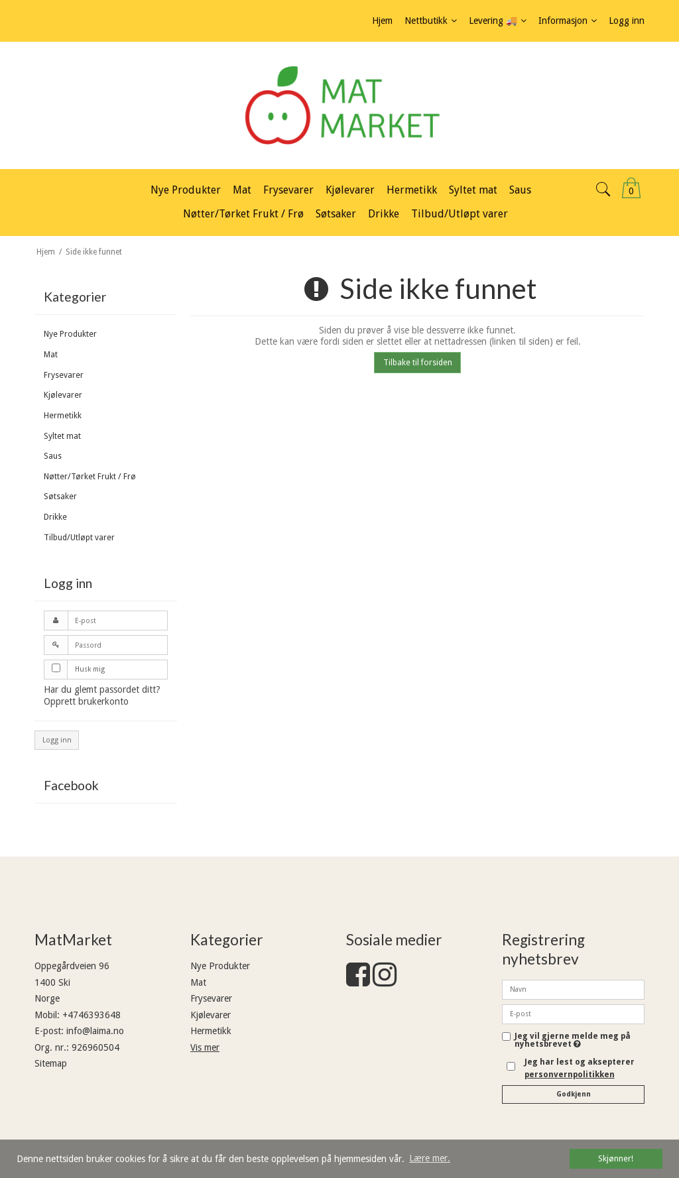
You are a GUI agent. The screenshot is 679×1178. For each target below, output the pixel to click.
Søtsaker (60, 496)
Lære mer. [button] (429, 1158)
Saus (53, 456)
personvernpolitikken (570, 1074)
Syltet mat (62, 436)
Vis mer (204, 1047)
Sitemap (50, 1063)
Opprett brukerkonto (86, 701)
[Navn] (573, 989)
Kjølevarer (63, 395)
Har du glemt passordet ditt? (102, 689)
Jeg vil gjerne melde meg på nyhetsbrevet (573, 1040)
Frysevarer (64, 375)
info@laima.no (95, 1031)
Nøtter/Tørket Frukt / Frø (90, 476)
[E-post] (573, 1013)
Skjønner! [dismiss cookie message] (615, 1158)
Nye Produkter (70, 334)
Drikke (55, 517)
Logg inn (57, 740)
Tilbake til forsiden (417, 362)
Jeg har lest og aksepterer (580, 1068)
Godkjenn (573, 1094)
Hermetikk (63, 415)
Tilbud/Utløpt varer (79, 537)
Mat (51, 354)
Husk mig (90, 669)
